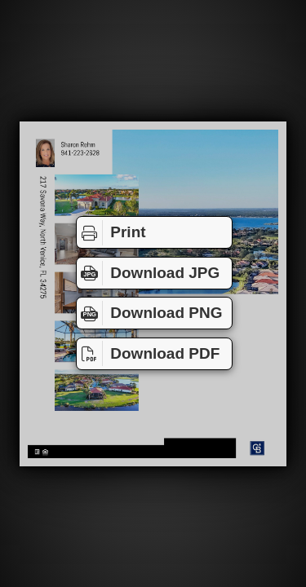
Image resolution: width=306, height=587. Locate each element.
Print (111, 232)
